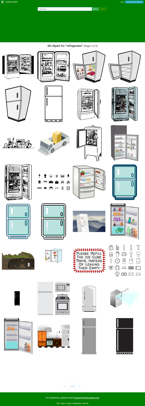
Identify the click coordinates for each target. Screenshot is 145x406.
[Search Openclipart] (65, 9)
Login (122, 2)
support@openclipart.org (86, 397)
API (87, 403)
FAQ (58, 403)
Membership (76, 403)
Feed (83, 403)
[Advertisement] (72, 26)
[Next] (79, 386)
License (69, 403)
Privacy (62, 403)
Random (103, 9)
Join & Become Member (134, 2)
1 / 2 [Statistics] (72, 386)
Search (95, 9)
